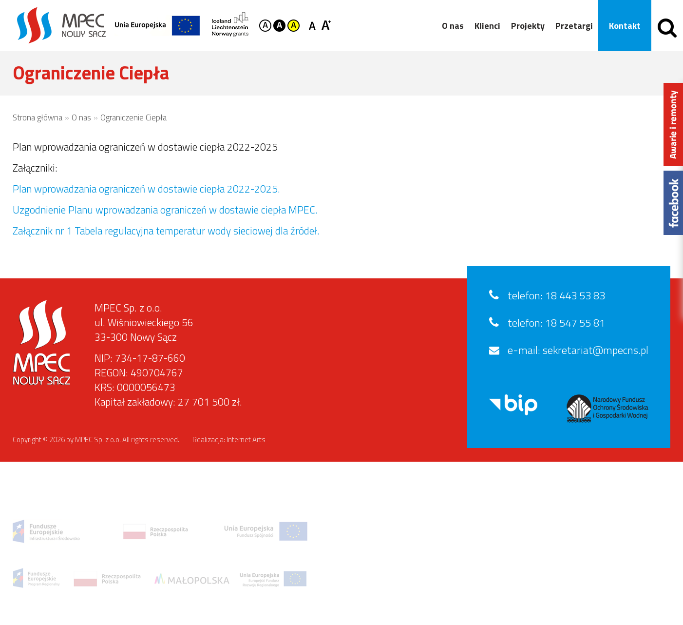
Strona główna (37, 117)
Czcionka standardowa (314, 24)
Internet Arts (246, 439)
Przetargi (574, 25)
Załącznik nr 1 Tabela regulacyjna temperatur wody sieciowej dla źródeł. (166, 230)
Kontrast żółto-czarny (293, 26)
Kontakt (625, 25)
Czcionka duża (326, 24)
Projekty (528, 25)
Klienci (487, 25)
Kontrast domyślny (265, 26)
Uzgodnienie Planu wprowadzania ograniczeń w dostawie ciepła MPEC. (165, 209)
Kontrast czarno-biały (279, 26)
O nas (453, 25)
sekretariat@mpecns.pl (595, 350)
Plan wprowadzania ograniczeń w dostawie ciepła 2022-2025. (146, 188)
